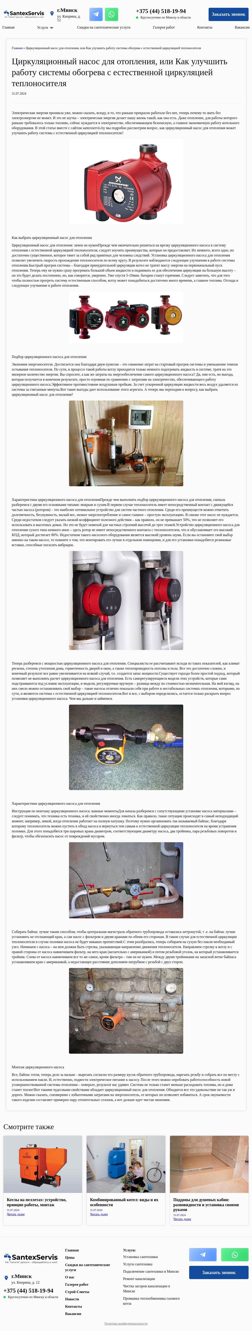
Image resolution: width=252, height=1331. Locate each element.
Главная (8, 27)
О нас (69, 1277)
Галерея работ (164, 27)
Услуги (42, 27)
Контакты (204, 27)
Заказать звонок (228, 14)
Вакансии (242, 27)
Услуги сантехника (137, 1264)
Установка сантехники (140, 1257)
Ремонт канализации (139, 1279)
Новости (72, 1299)
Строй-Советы (77, 1292)
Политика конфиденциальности (126, 1323)
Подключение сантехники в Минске (151, 1271)
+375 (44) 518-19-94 (161, 11)
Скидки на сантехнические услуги (103, 27)
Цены (69, 1257)
